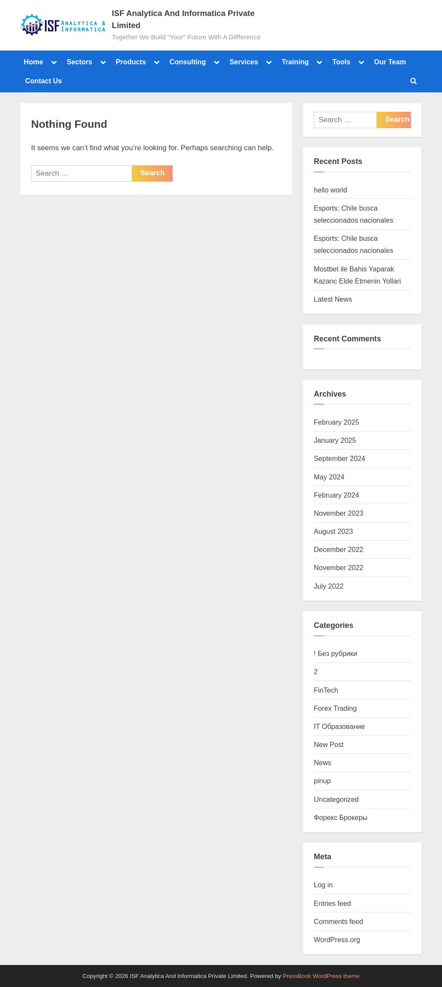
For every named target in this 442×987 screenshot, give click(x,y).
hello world (330, 190)
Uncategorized (336, 799)
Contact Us (43, 81)
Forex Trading (335, 708)
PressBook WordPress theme (321, 976)
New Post (329, 744)
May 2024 (329, 477)
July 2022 (329, 586)
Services (244, 62)
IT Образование (339, 726)
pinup (322, 781)
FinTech (326, 690)
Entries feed (332, 903)
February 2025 (336, 422)
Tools (341, 62)
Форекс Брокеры (340, 817)
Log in (323, 885)
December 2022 (338, 549)
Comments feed (338, 921)
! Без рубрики (335, 653)
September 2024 (339, 458)
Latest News (333, 299)
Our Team (390, 62)
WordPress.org (337, 939)
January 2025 (335, 440)
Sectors (79, 62)
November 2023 (338, 513)
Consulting (188, 62)
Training (295, 62)
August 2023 (333, 531)
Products (131, 62)
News (322, 762)
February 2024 (336, 495)
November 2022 (338, 567)
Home (33, 62)
